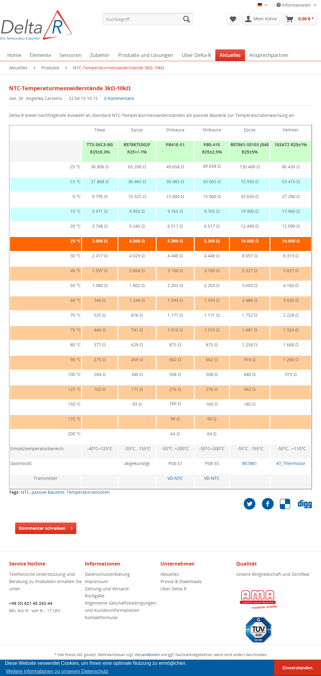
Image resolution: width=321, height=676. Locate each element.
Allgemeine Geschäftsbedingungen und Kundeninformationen (120, 606)
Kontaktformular (101, 617)
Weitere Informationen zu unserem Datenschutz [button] (57, 671)
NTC (25, 492)
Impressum (96, 581)
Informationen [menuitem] (294, 5)
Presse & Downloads (181, 581)
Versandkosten (147, 654)
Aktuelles (169, 574)
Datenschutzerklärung (107, 574)
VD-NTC (175, 478)
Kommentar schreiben (46, 527)
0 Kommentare (119, 98)
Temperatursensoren (88, 492)
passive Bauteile (48, 492)
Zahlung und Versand (107, 589)
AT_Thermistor (291, 463)
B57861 (249, 463)
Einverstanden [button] (298, 667)
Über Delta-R (173, 589)
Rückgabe (94, 596)
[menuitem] (148, 19)
